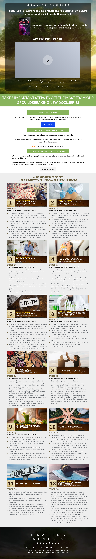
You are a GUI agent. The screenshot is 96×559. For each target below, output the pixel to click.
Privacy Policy (31, 548)
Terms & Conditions (48, 548)
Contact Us (65, 548)
